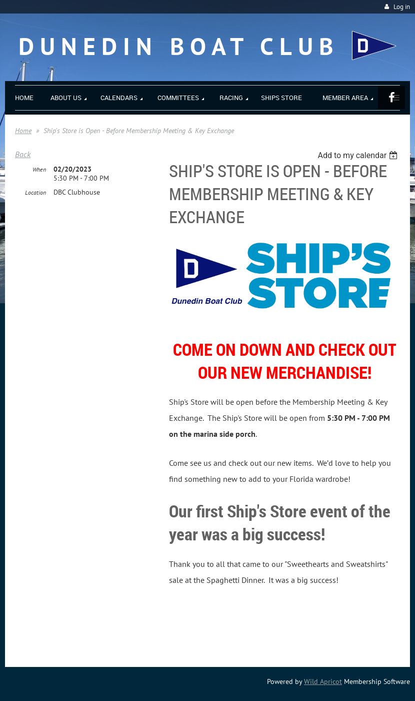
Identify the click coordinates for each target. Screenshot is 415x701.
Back (22, 154)
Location (35, 192)
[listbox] (359, 155)
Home (23, 130)
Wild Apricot (323, 681)
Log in (402, 7)
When (39, 169)
